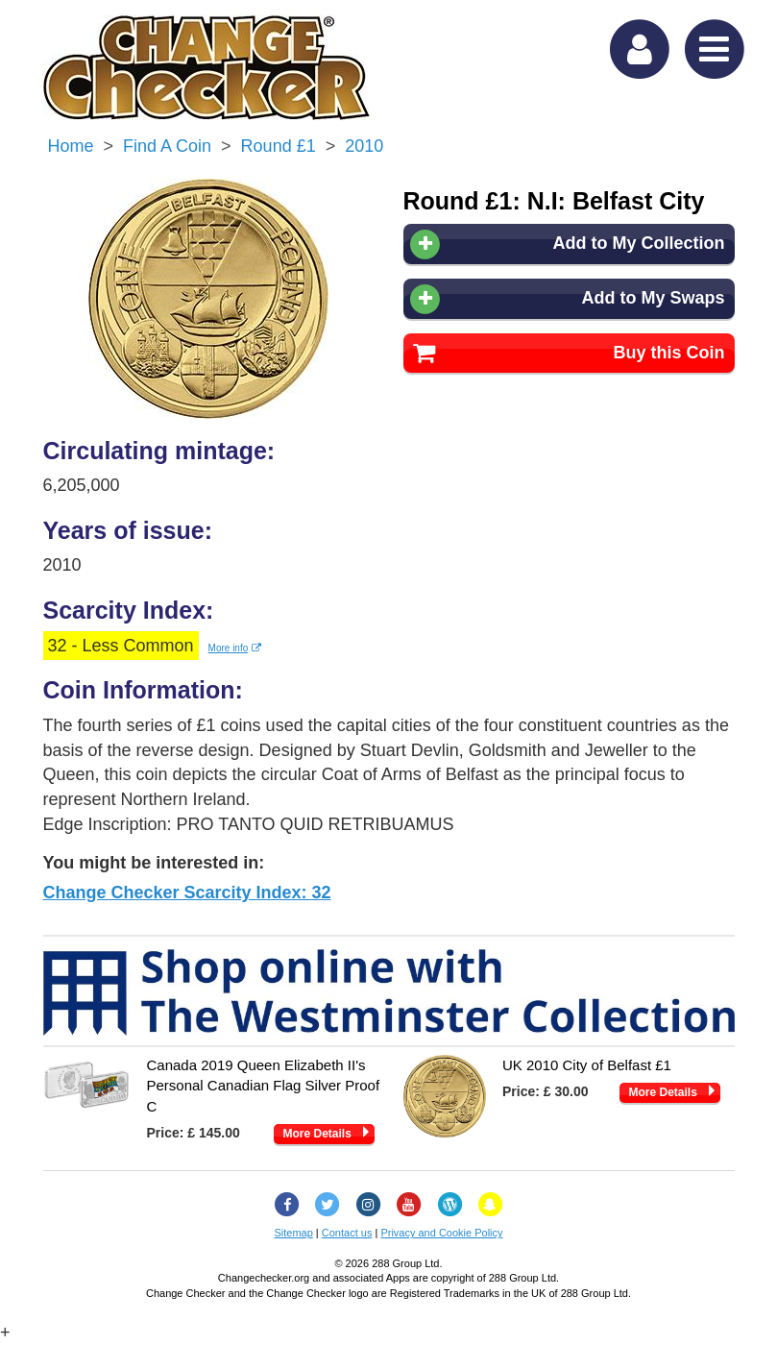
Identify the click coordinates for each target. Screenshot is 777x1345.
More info (235, 648)
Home (71, 146)
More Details (317, 1133)
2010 (364, 146)
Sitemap (293, 1232)
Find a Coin (167, 146)
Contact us (347, 1232)
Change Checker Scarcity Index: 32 (187, 892)
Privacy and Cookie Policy (441, 1232)
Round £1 (278, 146)
